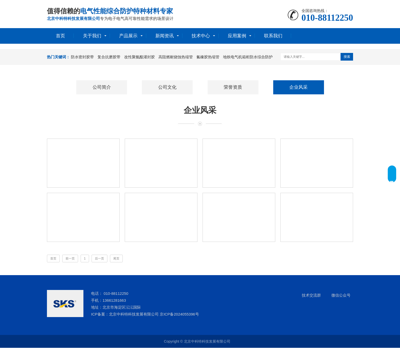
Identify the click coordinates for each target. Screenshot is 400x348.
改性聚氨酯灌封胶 (139, 57)
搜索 (347, 57)
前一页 (70, 259)
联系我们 (273, 35)
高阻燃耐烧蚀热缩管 (175, 57)
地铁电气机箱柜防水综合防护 (248, 57)
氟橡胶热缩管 (207, 57)
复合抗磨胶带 (108, 57)
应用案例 (237, 35)
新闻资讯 (164, 35)
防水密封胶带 (82, 57)
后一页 (99, 259)
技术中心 (201, 35)
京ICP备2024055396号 (179, 314)
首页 (60, 35)
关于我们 (92, 35)
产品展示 (128, 35)
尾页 (116, 259)
